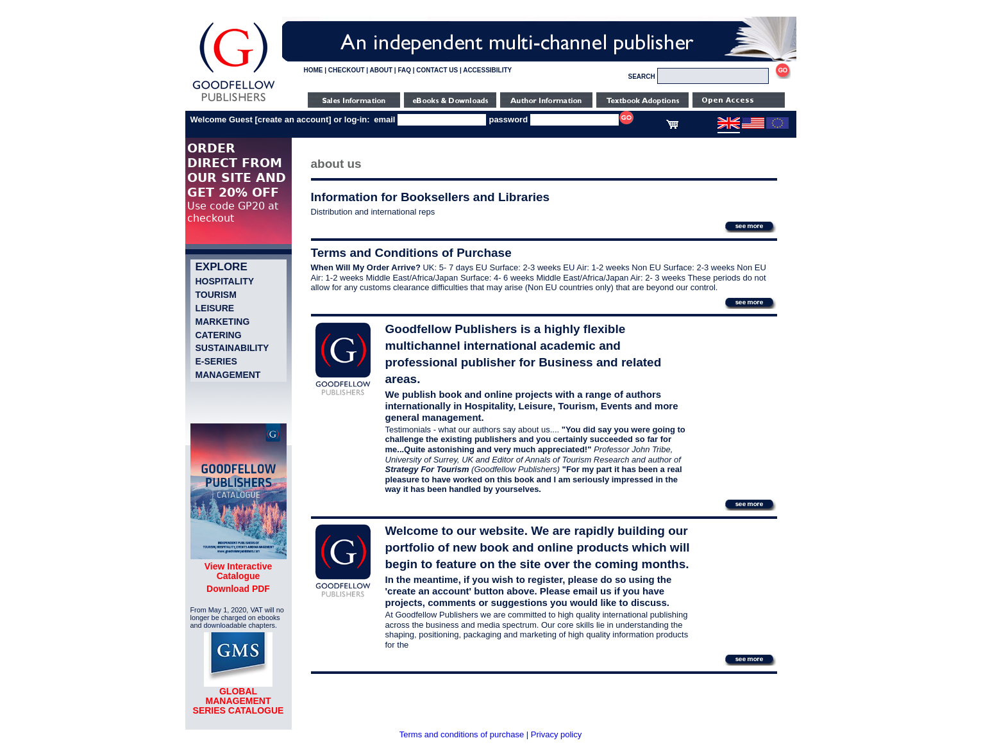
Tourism (216, 295)
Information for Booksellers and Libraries (430, 197)
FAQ (404, 70)
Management (228, 375)
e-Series (216, 361)
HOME (313, 70)
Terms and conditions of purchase (461, 734)
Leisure (215, 308)
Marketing (223, 321)
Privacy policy (556, 734)
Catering (219, 335)
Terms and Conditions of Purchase (411, 252)
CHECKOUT (346, 70)
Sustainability (232, 348)
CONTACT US (437, 70)
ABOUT (381, 70)
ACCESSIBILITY (487, 70)
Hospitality (225, 281)
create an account (293, 119)
